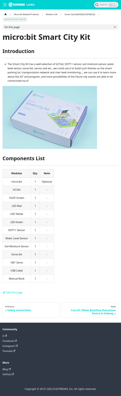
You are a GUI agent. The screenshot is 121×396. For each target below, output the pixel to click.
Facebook (10, 341)
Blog (7, 369)
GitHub (8, 374)
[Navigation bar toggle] (5, 4)
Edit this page (13, 292)
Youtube (9, 351)
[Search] (106, 5)
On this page (12, 27)
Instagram (10, 346)
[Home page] (6, 14)
